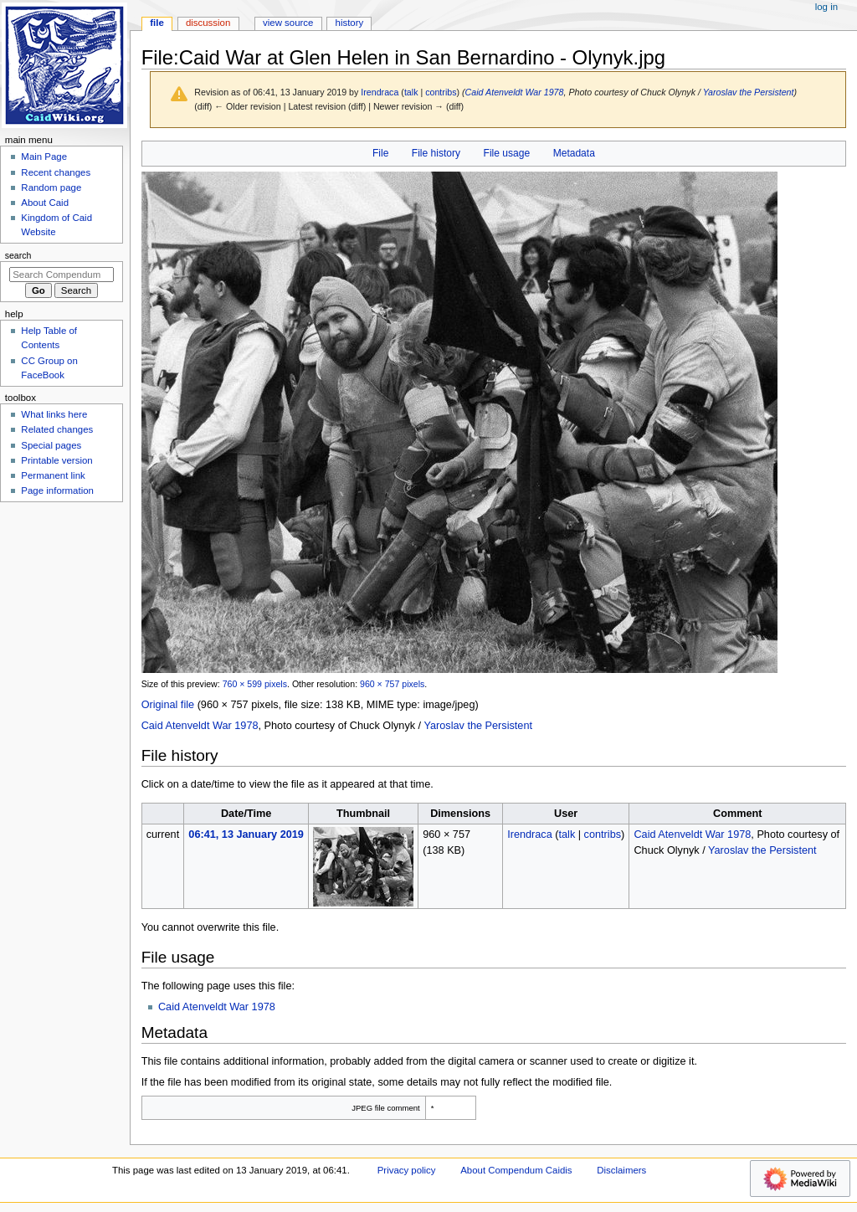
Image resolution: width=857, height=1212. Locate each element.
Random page (51, 187)
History (350, 23)
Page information (57, 490)
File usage (507, 153)
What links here (54, 414)
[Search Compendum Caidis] (61, 274)
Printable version (56, 460)
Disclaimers (621, 1170)
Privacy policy (406, 1170)
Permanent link (53, 475)
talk (411, 92)
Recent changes (55, 172)
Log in (826, 7)
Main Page (44, 157)
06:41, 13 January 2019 (246, 834)
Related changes (57, 429)
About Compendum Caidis (516, 1170)
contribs (440, 92)
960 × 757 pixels (392, 684)
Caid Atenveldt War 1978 (514, 92)
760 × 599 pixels (255, 684)
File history (436, 153)
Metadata (574, 153)
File (380, 153)
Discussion (208, 23)
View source (288, 23)
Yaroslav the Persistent (748, 92)
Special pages (51, 445)
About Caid (45, 203)
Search (18, 255)
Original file (167, 705)
